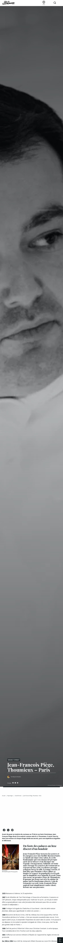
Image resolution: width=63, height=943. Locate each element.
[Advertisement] (31, 813)
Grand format (14, 760)
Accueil (3, 795)
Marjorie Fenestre (17, 776)
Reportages (10, 795)
